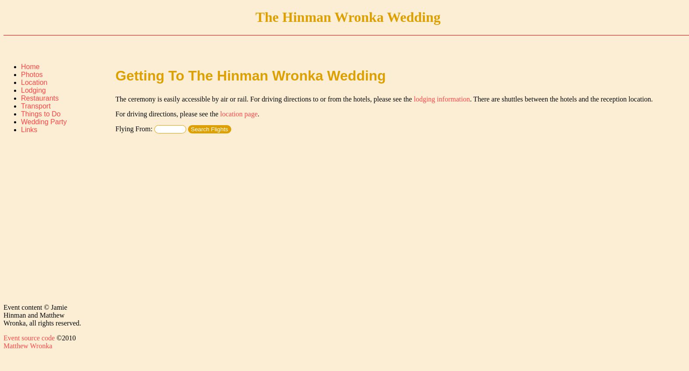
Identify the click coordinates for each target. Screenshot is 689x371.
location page (239, 114)
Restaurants (40, 98)
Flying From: (150, 129)
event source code (29, 338)
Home (30, 66)
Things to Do (41, 114)
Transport (36, 106)
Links (29, 129)
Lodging (33, 90)
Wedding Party (44, 122)
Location (34, 82)
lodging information (442, 99)
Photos (32, 74)
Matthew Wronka (27, 346)
